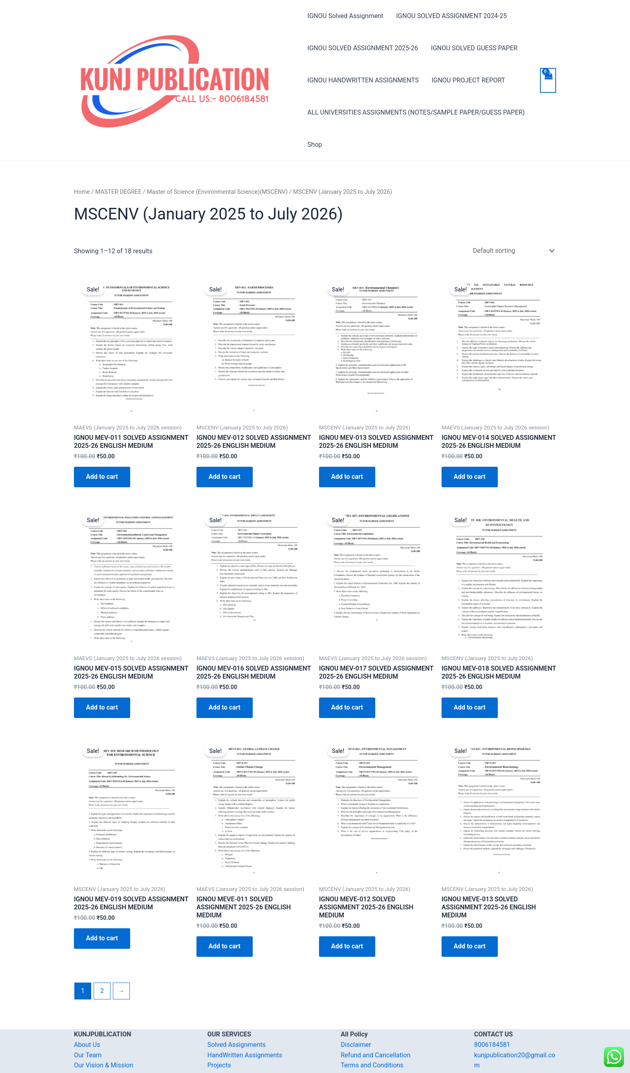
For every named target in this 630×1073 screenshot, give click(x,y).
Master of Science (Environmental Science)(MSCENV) (217, 191)
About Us (87, 1044)
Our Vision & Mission (103, 1065)
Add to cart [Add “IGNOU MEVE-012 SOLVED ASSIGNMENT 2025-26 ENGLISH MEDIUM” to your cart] (347, 946)
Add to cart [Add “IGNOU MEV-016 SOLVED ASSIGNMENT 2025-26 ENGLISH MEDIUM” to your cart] (225, 707)
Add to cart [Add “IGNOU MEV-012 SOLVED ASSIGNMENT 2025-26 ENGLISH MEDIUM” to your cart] (225, 476)
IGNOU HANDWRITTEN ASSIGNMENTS (363, 80)
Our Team (88, 1055)
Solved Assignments (236, 1044)
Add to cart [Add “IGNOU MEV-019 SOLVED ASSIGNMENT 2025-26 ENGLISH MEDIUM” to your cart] (102, 938)
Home (82, 191)
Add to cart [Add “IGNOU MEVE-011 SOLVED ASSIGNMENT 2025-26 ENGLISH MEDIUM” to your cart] (225, 946)
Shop (314, 144)
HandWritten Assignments (244, 1055)
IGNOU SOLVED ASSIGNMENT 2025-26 (362, 48)
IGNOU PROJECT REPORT (468, 80)
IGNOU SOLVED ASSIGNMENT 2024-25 (451, 16)
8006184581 (492, 1044)
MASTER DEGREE (118, 191)
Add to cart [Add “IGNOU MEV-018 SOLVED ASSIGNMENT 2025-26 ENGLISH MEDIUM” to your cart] (470, 707)
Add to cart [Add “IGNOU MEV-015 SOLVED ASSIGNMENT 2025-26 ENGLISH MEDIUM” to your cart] (102, 707)
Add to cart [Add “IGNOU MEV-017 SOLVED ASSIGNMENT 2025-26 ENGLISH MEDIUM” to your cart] (347, 707)
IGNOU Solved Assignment (345, 16)
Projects (219, 1065)
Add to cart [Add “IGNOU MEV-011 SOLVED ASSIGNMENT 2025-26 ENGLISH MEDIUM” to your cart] (102, 476)
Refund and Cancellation (375, 1055)
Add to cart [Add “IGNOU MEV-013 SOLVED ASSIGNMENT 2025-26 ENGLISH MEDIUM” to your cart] (347, 476)
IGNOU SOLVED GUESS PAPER (474, 48)
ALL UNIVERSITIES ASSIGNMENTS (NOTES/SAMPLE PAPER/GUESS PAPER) (416, 112)
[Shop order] (512, 251)
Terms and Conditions (372, 1065)
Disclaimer (356, 1044)
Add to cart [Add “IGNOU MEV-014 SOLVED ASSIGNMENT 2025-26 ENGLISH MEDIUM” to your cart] (470, 476)
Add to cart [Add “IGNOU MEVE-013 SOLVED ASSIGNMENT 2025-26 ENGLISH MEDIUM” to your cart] (470, 946)
